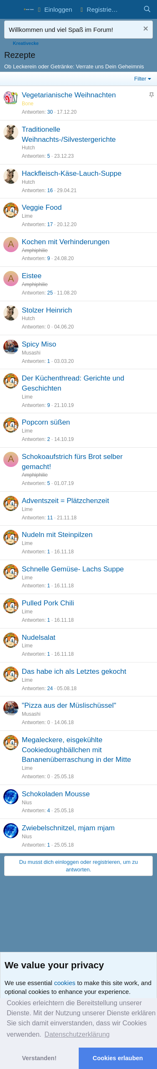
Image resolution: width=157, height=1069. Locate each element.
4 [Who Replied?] (48, 810)
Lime (27, 216)
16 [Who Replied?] (50, 190)
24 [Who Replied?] (50, 688)
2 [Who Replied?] (48, 439)
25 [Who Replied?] (50, 293)
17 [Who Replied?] (50, 224)
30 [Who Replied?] (50, 112)
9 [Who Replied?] (48, 258)
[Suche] (147, 9)
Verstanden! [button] (39, 1058)
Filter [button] (140, 79)
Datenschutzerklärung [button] (77, 1034)
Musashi (31, 353)
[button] (11, 9)
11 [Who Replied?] (50, 518)
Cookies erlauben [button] (118, 1058)
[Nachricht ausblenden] (144, 29)
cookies (64, 982)
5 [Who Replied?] (48, 156)
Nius (27, 803)
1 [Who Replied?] (48, 361)
